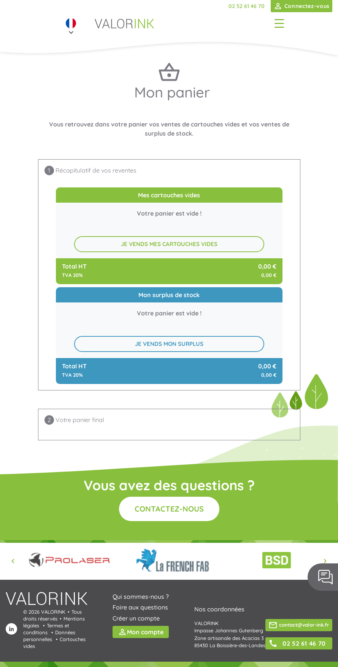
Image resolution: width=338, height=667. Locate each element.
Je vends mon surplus (169, 343)
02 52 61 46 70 (247, 6)
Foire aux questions (140, 607)
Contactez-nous (169, 508)
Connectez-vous (301, 6)
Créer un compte (136, 618)
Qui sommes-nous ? (141, 596)
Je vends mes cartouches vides (169, 244)
